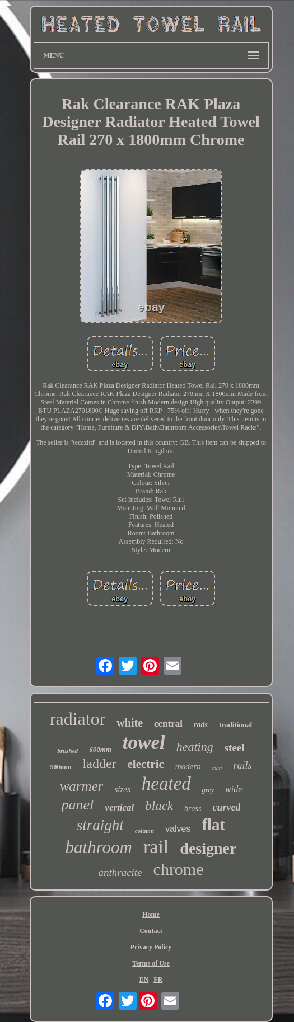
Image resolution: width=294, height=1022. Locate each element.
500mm (61, 767)
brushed (67, 750)
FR (157, 979)
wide (233, 789)
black (159, 806)
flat (213, 824)
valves (177, 828)
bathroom (99, 847)
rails (242, 765)
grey (208, 790)
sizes (122, 789)
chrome (178, 869)
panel (78, 805)
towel (144, 742)
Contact (150, 931)
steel (235, 747)
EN (144, 979)
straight (100, 825)
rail (156, 846)
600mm (100, 749)
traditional (235, 724)
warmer (82, 786)
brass (192, 808)
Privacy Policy (151, 947)
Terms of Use (151, 963)
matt (217, 768)
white (129, 723)
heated (166, 784)
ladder (99, 763)
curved (226, 807)
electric (146, 764)
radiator (78, 719)
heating (194, 746)
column (144, 830)
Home (151, 915)
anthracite (120, 872)
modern (188, 766)
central (168, 723)
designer (208, 848)
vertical (119, 807)
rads (201, 724)
